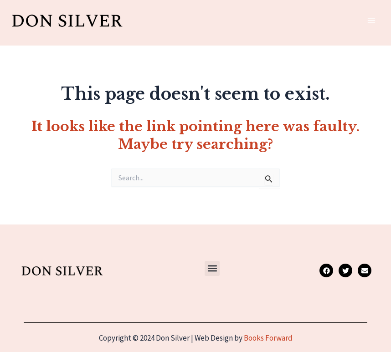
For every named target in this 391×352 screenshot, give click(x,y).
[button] (212, 268)
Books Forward (268, 338)
